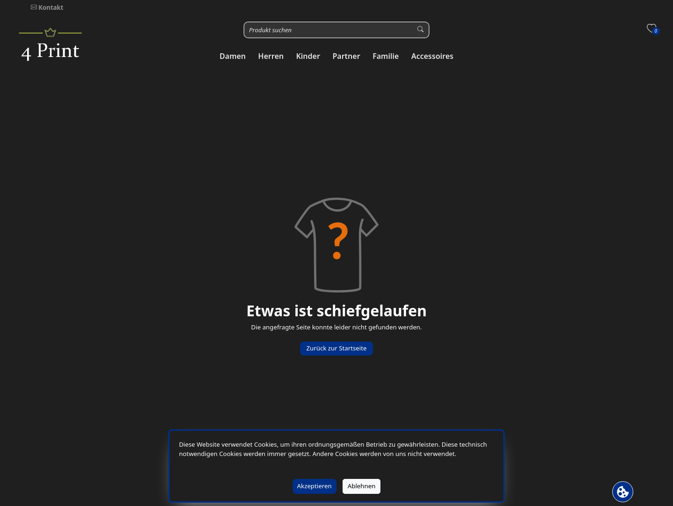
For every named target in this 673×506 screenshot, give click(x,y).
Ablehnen (362, 486)
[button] (233, 56)
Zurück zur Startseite (336, 348)
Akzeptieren (314, 486)
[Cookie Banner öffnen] (622, 491)
